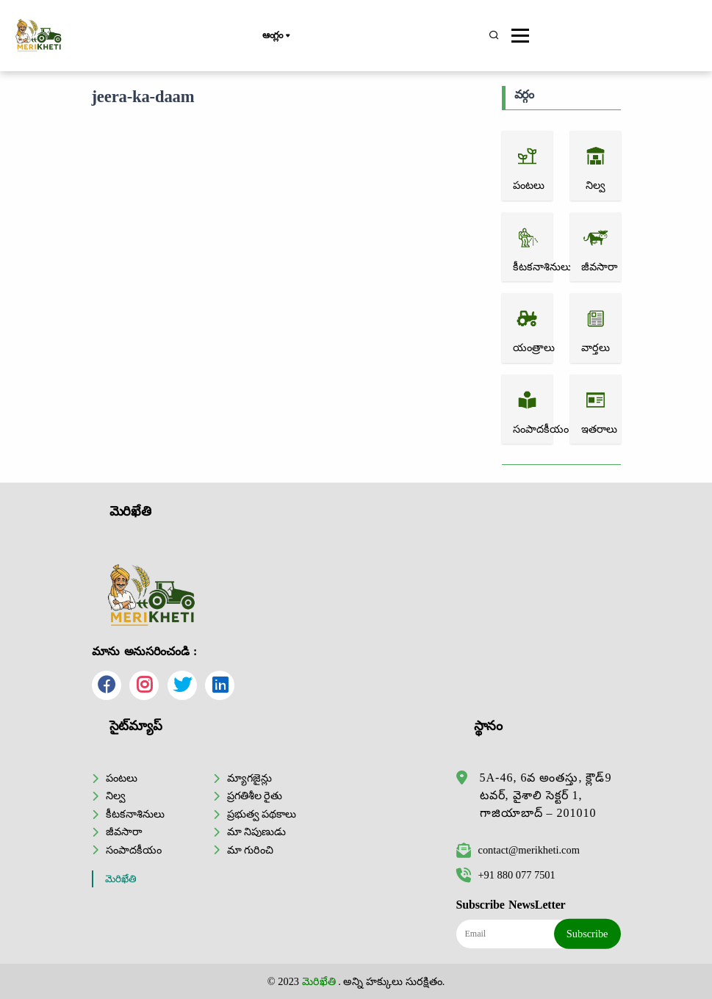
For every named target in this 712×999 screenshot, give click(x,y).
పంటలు (121, 778)
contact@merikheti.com (518, 850)
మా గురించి (250, 850)
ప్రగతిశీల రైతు (255, 795)
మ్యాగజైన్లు (249, 778)
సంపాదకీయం (134, 850)
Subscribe (587, 934)
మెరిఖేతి (121, 878)
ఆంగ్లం (276, 36)
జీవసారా (124, 831)
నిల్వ (116, 795)
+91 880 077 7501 (505, 875)
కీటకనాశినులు (135, 814)
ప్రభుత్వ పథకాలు (262, 814)
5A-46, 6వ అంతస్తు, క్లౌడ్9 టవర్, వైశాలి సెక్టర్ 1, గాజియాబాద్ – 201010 (546, 795)
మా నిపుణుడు (257, 831)
